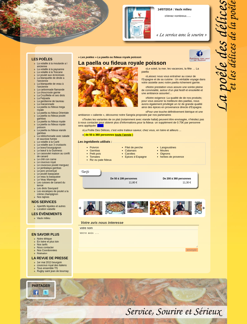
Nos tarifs (42, 244)
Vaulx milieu (43, 218)
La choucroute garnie (48, 92)
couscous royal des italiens (52, 265)
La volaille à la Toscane (50, 72)
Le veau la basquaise (48, 176)
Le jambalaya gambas (49, 168)
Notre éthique (44, 238)
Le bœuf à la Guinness (49, 150)
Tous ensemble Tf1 (47, 268)
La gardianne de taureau (50, 101)
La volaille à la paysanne (50, 69)
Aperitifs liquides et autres (51, 206)
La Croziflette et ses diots (51, 95)
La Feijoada (43, 98)
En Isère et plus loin (48, 241)
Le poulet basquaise (48, 173)
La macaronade (45, 104)
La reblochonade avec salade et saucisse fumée (53, 137)
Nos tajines (43, 197)
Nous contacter (45, 247)
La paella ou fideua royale (51, 121)
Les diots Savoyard (47, 188)
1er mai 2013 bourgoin (49, 262)
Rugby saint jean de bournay (53, 271)
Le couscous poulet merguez (53, 165)
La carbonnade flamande (51, 89)
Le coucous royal (46, 162)
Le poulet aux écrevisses (50, 75)
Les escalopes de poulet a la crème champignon (53, 193)
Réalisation (42, 253)
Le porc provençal (47, 170)
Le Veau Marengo (47, 179)
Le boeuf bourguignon (49, 147)
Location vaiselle (46, 209)
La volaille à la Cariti (48, 141)
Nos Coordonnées (47, 250)
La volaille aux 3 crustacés (51, 144)
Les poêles (87, 57)
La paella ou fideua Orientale (53, 112)
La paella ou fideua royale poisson (119, 57)
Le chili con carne (46, 159)
